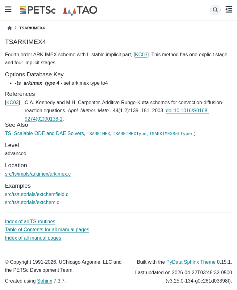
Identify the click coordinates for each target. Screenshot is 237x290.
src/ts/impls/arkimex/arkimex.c (38, 174)
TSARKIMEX (98, 133)
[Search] (215, 10)
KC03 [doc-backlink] (12, 102)
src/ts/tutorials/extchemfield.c (36, 194)
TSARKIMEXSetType (170, 133)
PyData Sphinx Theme (191, 262)
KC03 (141, 54)
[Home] (9, 28)
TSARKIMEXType (130, 133)
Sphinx (44, 281)
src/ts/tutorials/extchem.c (32, 202)
